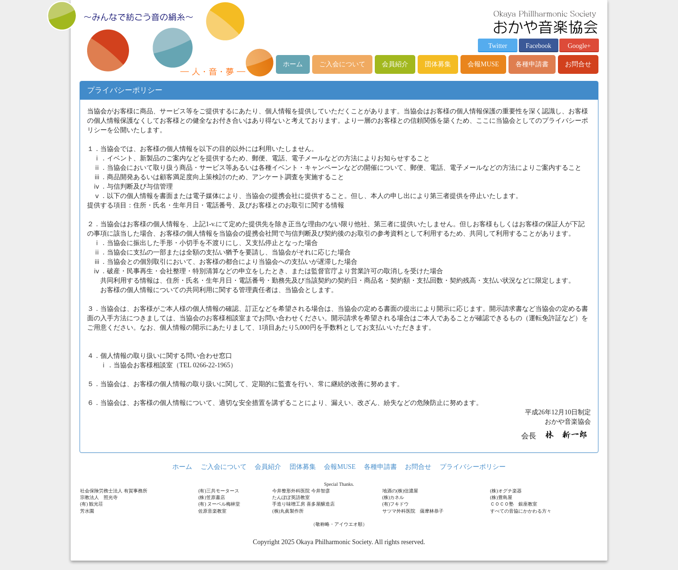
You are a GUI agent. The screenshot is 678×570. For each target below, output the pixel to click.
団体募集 (438, 64)
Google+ (579, 45)
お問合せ (578, 64)
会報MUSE (483, 64)
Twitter (497, 45)
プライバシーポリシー (473, 466)
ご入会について (342, 64)
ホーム (293, 64)
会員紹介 (395, 64)
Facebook (538, 45)
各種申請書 (532, 64)
